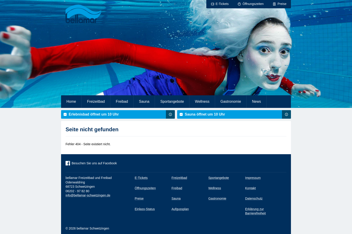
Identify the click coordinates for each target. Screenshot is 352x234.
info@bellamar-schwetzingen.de (88, 195)
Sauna (144, 101)
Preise (281, 4)
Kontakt (250, 188)
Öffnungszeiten (253, 4)
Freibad (122, 101)
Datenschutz (254, 198)
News (256, 101)
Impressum (253, 178)
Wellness (202, 101)
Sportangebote (172, 101)
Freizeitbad (96, 101)
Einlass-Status (145, 209)
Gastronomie (230, 101)
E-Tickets (222, 4)
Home (71, 101)
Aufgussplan (180, 209)
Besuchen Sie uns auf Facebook (94, 163)
